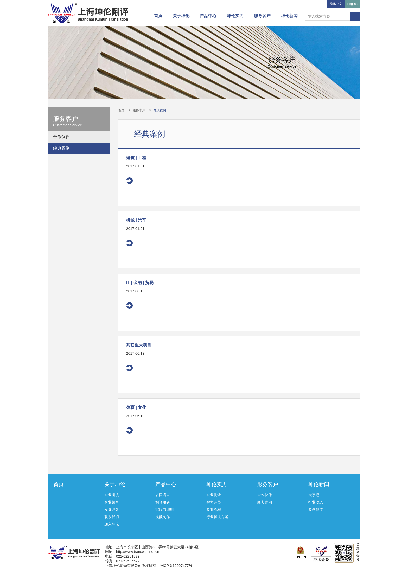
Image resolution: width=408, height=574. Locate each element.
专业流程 (213, 509)
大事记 (313, 495)
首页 (158, 16)
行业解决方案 (217, 517)
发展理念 (111, 509)
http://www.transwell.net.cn (137, 552)
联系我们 (111, 517)
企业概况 (111, 495)
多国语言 (162, 495)
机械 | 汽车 (136, 220)
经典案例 (61, 148)
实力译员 (213, 502)
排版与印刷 (164, 509)
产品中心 (208, 16)
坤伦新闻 (289, 16)
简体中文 (336, 4)
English (352, 4)
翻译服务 (162, 502)
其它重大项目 (138, 345)
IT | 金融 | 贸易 (140, 282)
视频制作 (162, 517)
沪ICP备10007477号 (176, 566)
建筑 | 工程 (136, 158)
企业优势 (213, 495)
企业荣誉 (111, 502)
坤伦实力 (235, 16)
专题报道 (315, 509)
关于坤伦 (181, 16)
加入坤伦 (111, 524)
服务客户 (262, 16)
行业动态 (315, 502)
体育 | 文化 (136, 407)
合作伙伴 (61, 136)
